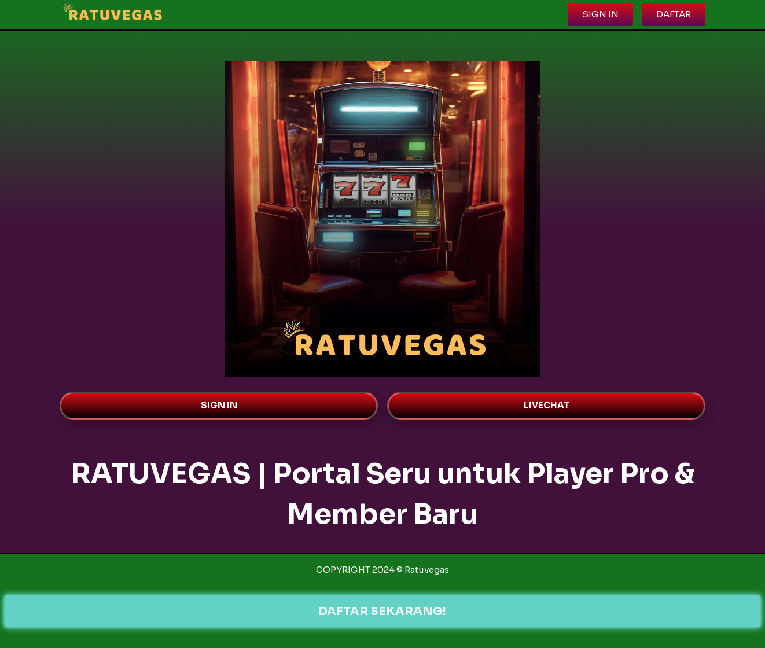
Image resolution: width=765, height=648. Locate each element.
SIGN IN (219, 405)
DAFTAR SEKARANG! (382, 611)
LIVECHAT (546, 405)
